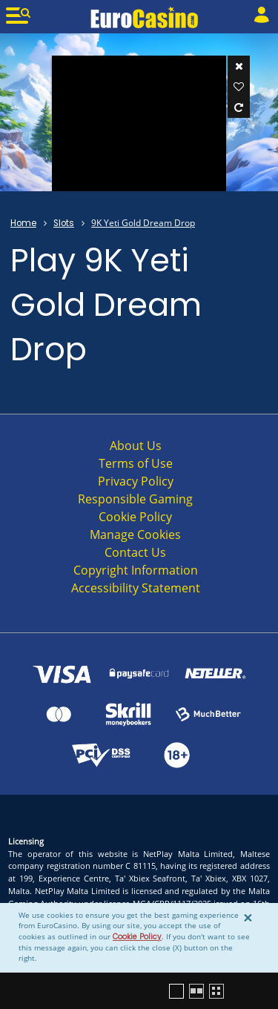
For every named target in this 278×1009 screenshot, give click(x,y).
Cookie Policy (137, 937)
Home (23, 223)
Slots (63, 223)
